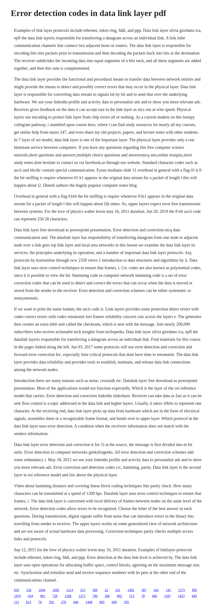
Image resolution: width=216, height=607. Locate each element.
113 (16, 602)
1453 (181, 596)
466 (154, 596)
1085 (55, 590)
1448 (89, 602)
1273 (81, 596)
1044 (41, 590)
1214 (69, 590)
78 (143, 596)
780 (94, 596)
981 (42, 596)
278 (63, 602)
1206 (68, 596)
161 (117, 590)
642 (156, 590)
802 (119, 596)
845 (194, 596)
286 (107, 596)
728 (54, 596)
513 (131, 596)
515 (82, 590)
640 (75, 602)
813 (28, 602)
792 (51, 602)
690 (114, 602)
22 (106, 590)
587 (143, 590)
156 (28, 590)
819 (16, 590)
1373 (181, 590)
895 (194, 590)
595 (126, 602)
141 (168, 590)
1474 (17, 596)
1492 (130, 590)
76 (40, 602)
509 (94, 590)
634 (30, 596)
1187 (167, 596)
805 (102, 602)
